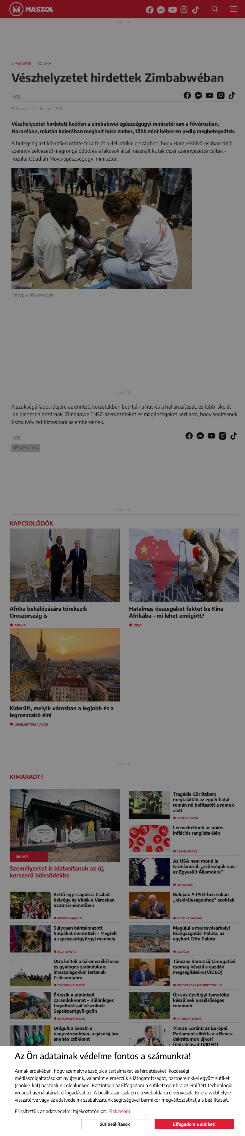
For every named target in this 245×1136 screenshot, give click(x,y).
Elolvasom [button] (119, 1111)
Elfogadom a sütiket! (194, 1124)
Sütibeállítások (115, 1124)
